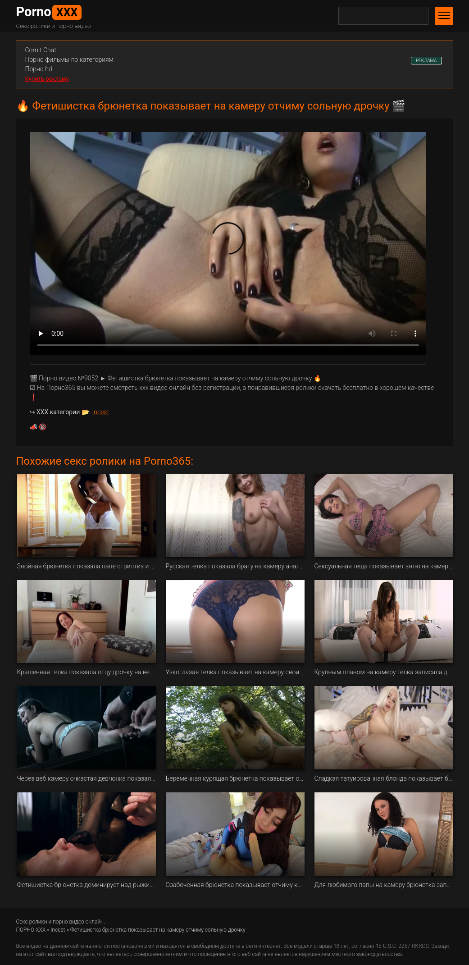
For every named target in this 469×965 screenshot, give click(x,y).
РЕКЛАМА (426, 60)
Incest (100, 412)
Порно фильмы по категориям (69, 59)
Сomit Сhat (40, 50)
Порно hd (38, 69)
